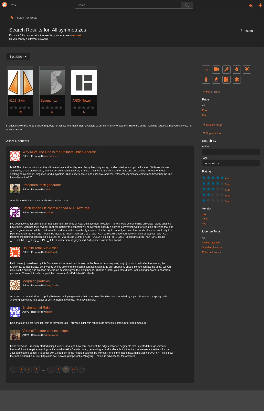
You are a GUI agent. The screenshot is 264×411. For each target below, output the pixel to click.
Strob (48, 189)
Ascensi (49, 212)
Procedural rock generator (41, 185)
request (76, 35)
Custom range (212, 124)
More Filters (211, 91)
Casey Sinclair (52, 285)
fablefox (49, 312)
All (206, 69)
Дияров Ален (52, 335)
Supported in (212, 132)
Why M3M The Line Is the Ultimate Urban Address (59, 152)
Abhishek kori (51, 156)
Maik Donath (51, 252)
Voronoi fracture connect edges (45, 331)
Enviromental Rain (36, 307)
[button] (13, 5)
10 (73, 368)
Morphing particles (36, 281)
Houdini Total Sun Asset (40, 248)
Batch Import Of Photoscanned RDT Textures (55, 208)
